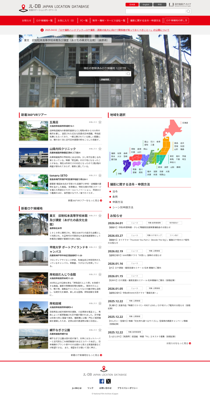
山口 (139, 152)
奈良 (155, 174)
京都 (161, 171)
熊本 (113, 156)
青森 (176, 143)
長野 (166, 167)
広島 (133, 152)
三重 (152, 144)
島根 (139, 149)
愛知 (146, 144)
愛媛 (134, 172)
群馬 (172, 159)
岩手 (182, 143)
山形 (176, 149)
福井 (149, 171)
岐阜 (158, 141)
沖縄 (119, 173)
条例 (115, 196)
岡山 (145, 149)
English (146, 4)
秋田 (182, 146)
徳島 (134, 169)
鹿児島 (114, 159)
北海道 (185, 122)
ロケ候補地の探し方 (176, 20)
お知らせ (26, 20)
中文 (160, 4)
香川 (141, 169)
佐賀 (119, 153)
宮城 (176, 146)
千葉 (178, 159)
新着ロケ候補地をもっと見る (85, 355)
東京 (172, 156)
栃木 (178, 156)
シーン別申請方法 (122, 207)
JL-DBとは (77, 388)
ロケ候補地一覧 (44, 20)
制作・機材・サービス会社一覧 (109, 20)
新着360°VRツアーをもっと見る (83, 200)
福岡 (113, 153)
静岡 (178, 167)
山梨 (172, 167)
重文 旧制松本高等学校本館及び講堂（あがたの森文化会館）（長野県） (66, 40)
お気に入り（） (66, 20)
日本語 (132, 4)
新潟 (160, 167)
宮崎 (125, 156)
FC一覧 (84, 20)
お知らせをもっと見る (177, 343)
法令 (115, 191)
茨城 (184, 156)
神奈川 (173, 162)
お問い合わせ (105, 388)
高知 (141, 172)
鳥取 (133, 149)
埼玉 (184, 159)
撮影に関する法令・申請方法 (145, 20)
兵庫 (149, 174)
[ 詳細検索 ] (105, 79)
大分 (119, 156)
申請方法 (117, 202)
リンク (90, 388)
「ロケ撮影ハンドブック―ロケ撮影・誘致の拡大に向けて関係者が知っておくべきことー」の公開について (113, 30)
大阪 (167, 171)
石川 (152, 141)
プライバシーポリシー (127, 388)
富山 (146, 141)
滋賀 (155, 171)
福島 (182, 149)
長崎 (125, 153)
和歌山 (162, 174)
